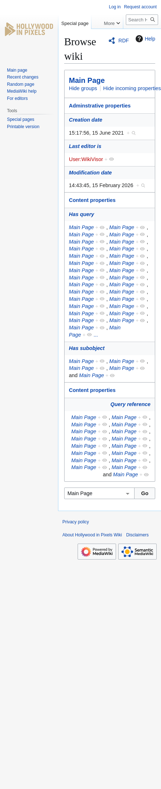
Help (144, 38)
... (96, 335)
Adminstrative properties (100, 106)
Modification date (90, 173)
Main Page (87, 80)
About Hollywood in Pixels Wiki (92, 534)
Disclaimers (137, 534)
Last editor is (85, 146)
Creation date (85, 120)
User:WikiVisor (86, 159)
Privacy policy (75, 521)
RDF (124, 40)
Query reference (130, 404)
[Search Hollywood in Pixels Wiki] (142, 19)
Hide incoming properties (132, 88)
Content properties (92, 200)
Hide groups (83, 88)
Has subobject (86, 348)
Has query (81, 214)
